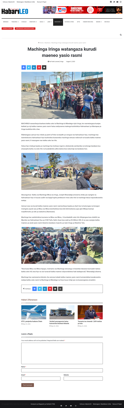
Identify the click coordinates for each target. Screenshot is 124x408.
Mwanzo (5, 22)
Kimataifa (33, 22)
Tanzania (14, 22)
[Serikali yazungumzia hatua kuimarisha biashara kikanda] (61, 312)
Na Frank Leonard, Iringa (56, 61)
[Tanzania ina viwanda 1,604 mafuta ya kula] (90, 312)
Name (23, 367)
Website (66, 375)
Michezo (107, 22)
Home (40, 43)
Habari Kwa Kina (88, 22)
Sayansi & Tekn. (69, 22)
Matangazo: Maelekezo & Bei (26, 2)
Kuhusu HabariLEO (9, 2)
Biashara (57, 22)
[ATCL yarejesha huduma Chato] (33, 312)
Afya (78, 22)
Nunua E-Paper (41, 2)
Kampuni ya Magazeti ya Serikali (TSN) (43, 404)
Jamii (48, 22)
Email (23, 375)
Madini (98, 22)
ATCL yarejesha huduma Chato (31, 321)
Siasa (41, 22)
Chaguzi (23, 22)
